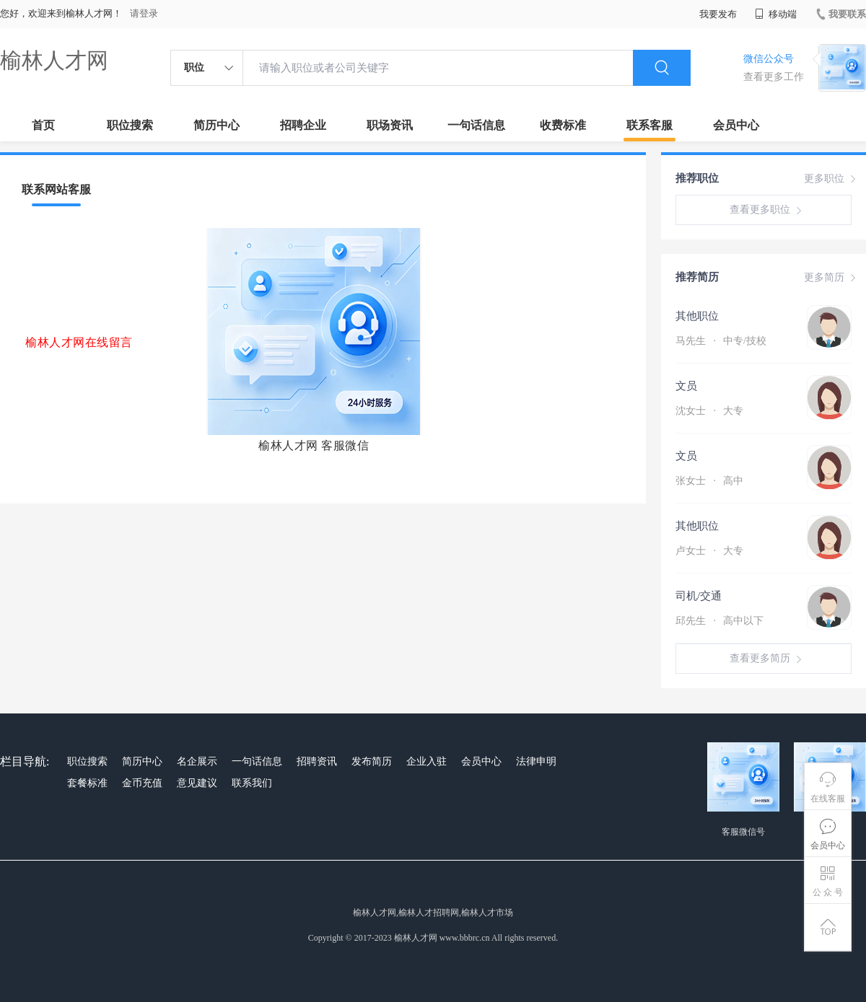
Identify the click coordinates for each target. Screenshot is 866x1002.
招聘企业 (303, 125)
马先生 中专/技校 (720, 340)
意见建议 (197, 783)
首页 (43, 125)
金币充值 (142, 783)
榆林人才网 (54, 60)
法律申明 (536, 761)
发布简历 (371, 761)
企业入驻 (426, 761)
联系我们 (252, 783)
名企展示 (197, 761)
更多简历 (831, 278)
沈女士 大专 (709, 410)
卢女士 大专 (709, 550)
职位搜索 (130, 125)
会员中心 (736, 125)
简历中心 (216, 125)
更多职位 (831, 179)
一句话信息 (476, 125)
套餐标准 (87, 783)
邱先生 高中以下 (719, 620)
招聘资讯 (317, 761)
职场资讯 (390, 125)
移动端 (776, 14)
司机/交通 (698, 596)
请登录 (144, 13)
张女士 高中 (709, 480)
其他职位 (697, 316)
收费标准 (563, 125)
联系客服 (649, 125)
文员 (686, 386)
